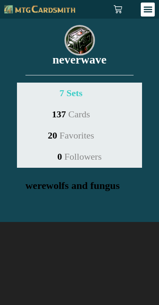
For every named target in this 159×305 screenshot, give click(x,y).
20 (71, 135)
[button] (148, 10)
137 (71, 114)
